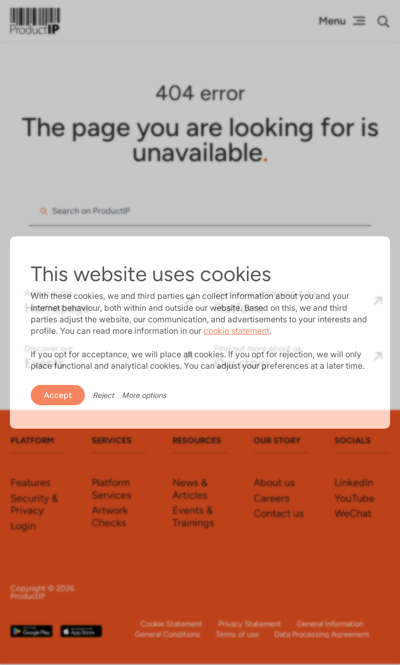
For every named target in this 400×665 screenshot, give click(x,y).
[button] (384, 21)
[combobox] (199, 211)
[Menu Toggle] (341, 21)
